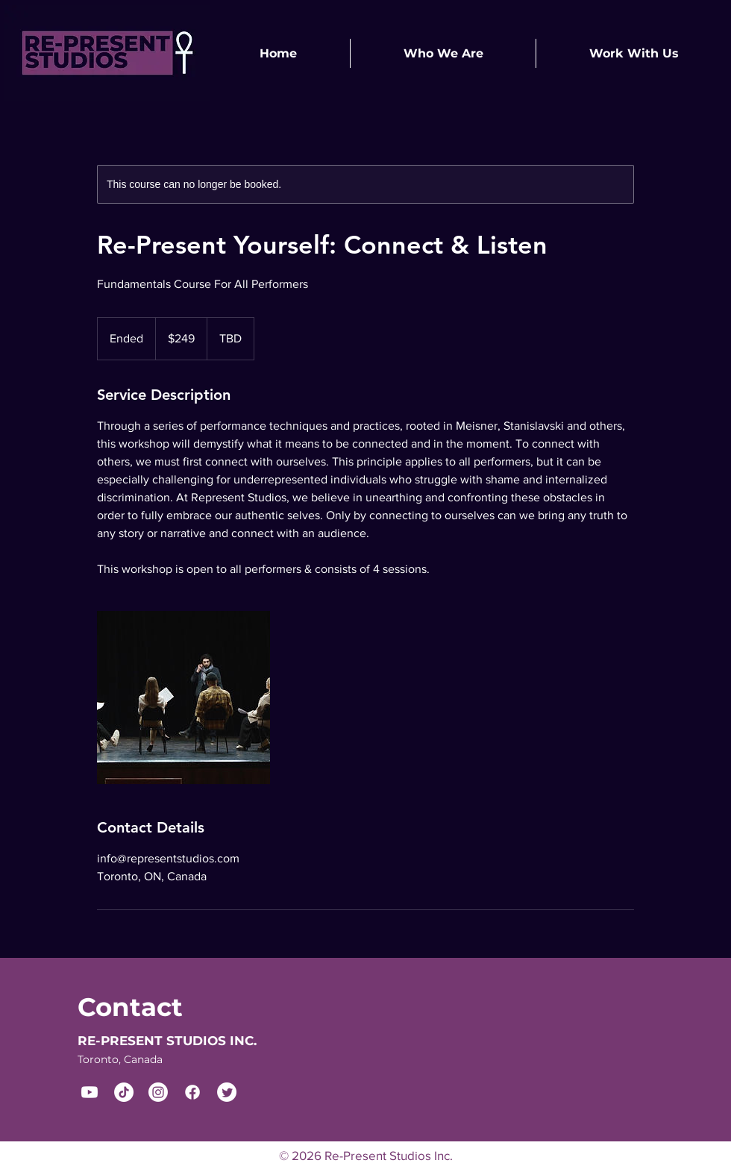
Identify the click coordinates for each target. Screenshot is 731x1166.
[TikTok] (124, 1092)
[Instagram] (158, 1092)
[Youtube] (89, 1092)
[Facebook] (192, 1092)
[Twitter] (226, 1092)
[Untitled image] (183, 697)
